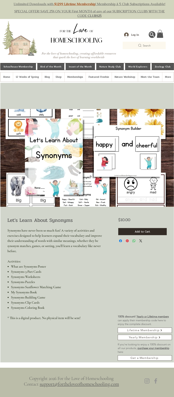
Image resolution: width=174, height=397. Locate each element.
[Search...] (152, 34)
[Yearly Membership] (145, 337)
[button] (160, 34)
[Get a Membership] (145, 358)
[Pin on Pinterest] (127, 241)
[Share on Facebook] (120, 241)
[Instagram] (147, 380)
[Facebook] (155, 380)
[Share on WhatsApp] (134, 241)
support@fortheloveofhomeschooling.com (79, 384)
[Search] (144, 45)
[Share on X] (141, 241)
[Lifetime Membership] (145, 330)
